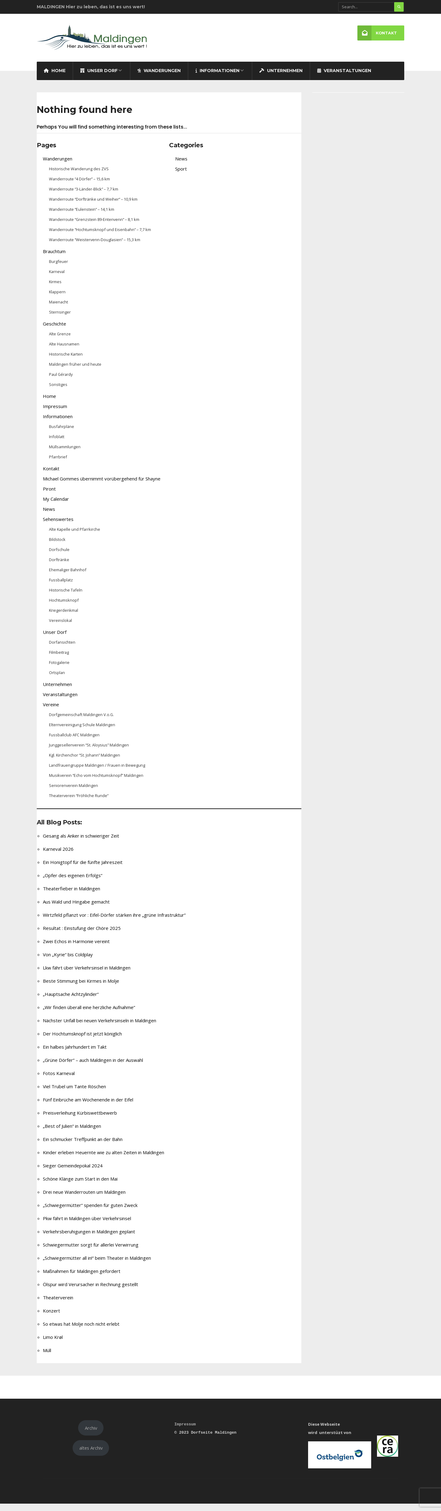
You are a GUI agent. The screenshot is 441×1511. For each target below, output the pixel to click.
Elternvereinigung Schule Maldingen (82, 732)
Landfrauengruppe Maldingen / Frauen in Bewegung (97, 772)
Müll (47, 1358)
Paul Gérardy (61, 381)
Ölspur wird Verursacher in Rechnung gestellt (90, 1292)
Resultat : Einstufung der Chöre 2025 (82, 935)
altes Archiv (91, 1455)
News (49, 516)
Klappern (57, 299)
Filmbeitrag (59, 659)
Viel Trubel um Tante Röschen (74, 1094)
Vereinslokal (60, 627)
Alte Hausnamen (64, 351)
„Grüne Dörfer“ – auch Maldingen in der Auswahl (93, 1067)
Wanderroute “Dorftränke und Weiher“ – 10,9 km (93, 206)
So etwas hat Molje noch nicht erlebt (81, 1331)
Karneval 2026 (58, 856)
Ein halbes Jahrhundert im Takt (75, 1054)
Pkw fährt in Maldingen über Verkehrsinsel (87, 1226)
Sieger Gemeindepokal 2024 (73, 1173)
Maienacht (58, 309)
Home (55, 78)
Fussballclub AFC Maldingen (74, 742)
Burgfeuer (58, 269)
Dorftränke (59, 567)
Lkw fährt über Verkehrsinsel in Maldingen (86, 975)
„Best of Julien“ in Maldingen (72, 1133)
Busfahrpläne (61, 434)
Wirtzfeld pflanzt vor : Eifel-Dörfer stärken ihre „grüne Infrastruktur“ (114, 922)
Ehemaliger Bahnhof (67, 577)
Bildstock (57, 546)
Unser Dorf (99, 78)
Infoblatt (56, 444)
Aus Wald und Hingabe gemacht (76, 909)
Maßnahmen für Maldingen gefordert (81, 1278)
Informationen (217, 78)
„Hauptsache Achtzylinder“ (71, 1001)
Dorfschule (59, 557)
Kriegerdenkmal (63, 617)
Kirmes (55, 289)
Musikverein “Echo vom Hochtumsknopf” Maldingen (96, 782)
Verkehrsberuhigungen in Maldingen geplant (89, 1239)
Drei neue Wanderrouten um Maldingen (84, 1199)
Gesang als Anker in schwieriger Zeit (81, 843)
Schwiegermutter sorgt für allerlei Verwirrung (90, 1252)
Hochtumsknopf (64, 607)
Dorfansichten (62, 649)
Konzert (51, 1318)
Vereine (51, 712)
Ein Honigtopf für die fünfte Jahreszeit (83, 869)
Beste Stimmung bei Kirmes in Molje (81, 988)
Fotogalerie (59, 670)
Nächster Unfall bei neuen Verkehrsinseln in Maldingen (99, 1028)
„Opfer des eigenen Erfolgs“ (72, 883)
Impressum (55, 414)
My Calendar (56, 506)
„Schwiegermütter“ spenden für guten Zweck (90, 1212)
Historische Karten (66, 361)
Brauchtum (54, 259)
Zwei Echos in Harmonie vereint (76, 949)
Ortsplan (57, 680)
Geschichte (54, 331)
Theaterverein (58, 1305)
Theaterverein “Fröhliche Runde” (78, 803)
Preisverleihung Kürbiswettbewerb (80, 1120)
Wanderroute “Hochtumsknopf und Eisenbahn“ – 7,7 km (100, 237)
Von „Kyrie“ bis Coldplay (68, 962)
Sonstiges (58, 392)
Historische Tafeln (65, 597)
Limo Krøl (53, 1344)
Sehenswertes (58, 526)
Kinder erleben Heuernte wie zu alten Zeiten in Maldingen (103, 1160)
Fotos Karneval (59, 1080)
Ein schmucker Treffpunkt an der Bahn (83, 1146)
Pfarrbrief (58, 464)
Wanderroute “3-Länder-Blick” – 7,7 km (83, 196)
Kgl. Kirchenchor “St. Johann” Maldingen (84, 762)
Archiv (91, 1435)
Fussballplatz (61, 587)
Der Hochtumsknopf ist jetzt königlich (82, 1041)
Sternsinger (60, 319)
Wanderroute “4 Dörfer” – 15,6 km (79, 186)
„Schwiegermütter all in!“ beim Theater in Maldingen (97, 1265)
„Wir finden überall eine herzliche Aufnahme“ (89, 1015)
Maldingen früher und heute (75, 371)
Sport (181, 176)
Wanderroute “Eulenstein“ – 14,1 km (81, 216)
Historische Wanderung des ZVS (79, 176)
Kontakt (376, 33)
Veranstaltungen (344, 78)
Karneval (57, 279)
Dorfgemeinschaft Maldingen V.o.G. (81, 722)
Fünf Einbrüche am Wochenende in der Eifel (88, 1107)
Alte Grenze (60, 341)
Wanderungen (159, 78)
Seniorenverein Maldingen (73, 793)
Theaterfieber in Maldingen (71, 896)
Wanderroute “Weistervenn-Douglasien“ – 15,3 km (94, 247)
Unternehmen (281, 78)
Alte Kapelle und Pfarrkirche (74, 536)
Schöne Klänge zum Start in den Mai (80, 1186)
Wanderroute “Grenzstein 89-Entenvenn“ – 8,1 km (94, 226)
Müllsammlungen (65, 454)
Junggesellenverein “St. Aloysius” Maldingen (89, 752)
